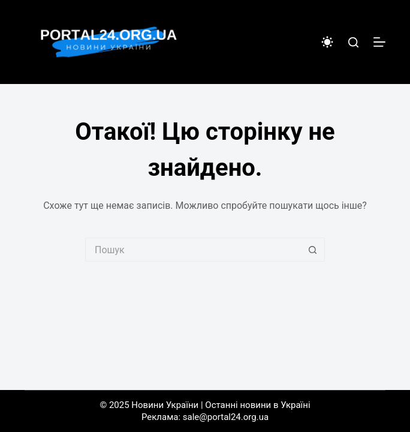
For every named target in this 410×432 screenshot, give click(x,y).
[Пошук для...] (193, 250)
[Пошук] (353, 42)
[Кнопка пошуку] (313, 250)
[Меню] (379, 42)
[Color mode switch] (327, 42)
